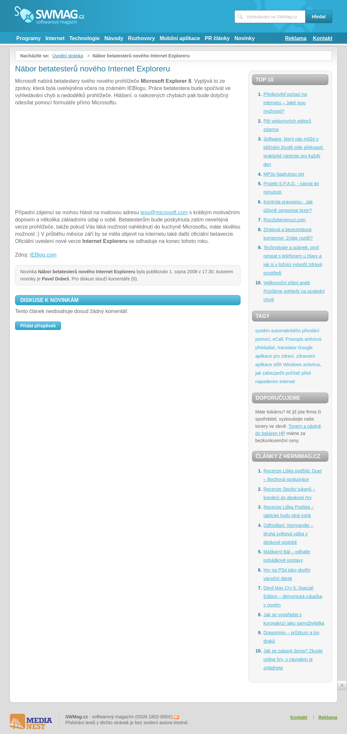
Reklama (296, 38)
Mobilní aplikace (180, 38)
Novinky (244, 38)
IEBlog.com (43, 255)
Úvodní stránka (67, 55)
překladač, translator (276, 347)
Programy (28, 38)
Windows (292, 364)
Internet (55, 38)
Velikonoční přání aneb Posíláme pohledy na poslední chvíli (294, 291)
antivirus (313, 339)
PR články (217, 38)
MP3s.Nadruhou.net (283, 174)
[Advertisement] (128, 158)
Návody (113, 38)
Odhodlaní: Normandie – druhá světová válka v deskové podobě (288, 534)
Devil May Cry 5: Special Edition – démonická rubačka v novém (292, 596)
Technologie (84, 38)
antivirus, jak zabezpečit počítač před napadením (288, 373)
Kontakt (322, 38)
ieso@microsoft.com (164, 212)
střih (277, 364)
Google (305, 347)
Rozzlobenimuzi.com (284, 219)
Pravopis (294, 339)
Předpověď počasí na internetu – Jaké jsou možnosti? (285, 103)
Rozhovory (141, 38)
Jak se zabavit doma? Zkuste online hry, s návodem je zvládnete (293, 659)
